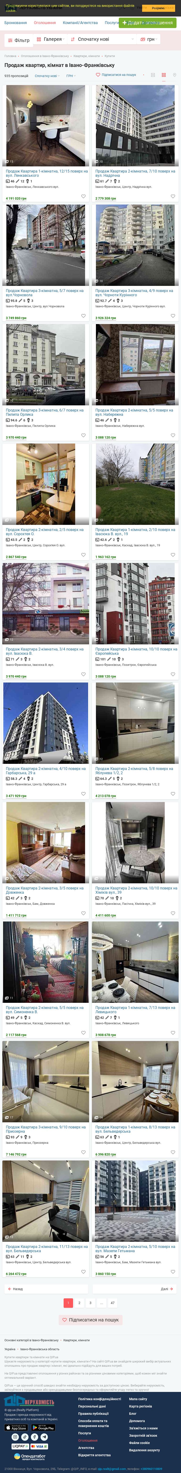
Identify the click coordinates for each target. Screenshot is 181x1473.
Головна (10, 56)
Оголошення (45, 23)
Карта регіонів (140, 1406)
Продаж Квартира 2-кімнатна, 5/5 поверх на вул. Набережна (134, 412)
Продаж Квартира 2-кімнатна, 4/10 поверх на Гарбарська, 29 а (46, 771)
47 (113, 1303)
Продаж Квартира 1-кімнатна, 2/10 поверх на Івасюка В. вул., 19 (135, 532)
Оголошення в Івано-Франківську (45, 56)
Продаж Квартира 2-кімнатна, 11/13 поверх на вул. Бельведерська (47, 1249)
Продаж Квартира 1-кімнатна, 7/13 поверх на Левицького (135, 1010)
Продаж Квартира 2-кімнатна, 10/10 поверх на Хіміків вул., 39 (136, 890)
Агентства (86, 1448)
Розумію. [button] (158, 8)
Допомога (151, 23)
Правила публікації (93, 1413)
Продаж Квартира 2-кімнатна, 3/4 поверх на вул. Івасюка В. (45, 651)
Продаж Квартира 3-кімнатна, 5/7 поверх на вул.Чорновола (45, 293)
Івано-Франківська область (39, 1349)
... (101, 1303)
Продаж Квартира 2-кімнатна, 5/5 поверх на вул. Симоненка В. (45, 1010)
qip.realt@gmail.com (112, 1469)
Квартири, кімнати (87, 56)
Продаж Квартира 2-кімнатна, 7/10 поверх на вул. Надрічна (135, 173)
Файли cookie (139, 1443)
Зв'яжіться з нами (143, 1428)
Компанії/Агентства (80, 23)
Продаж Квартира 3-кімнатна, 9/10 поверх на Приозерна (46, 1129)
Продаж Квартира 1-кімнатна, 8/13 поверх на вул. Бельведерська (135, 1129)
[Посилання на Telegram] (44, 1437)
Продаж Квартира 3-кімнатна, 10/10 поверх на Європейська (136, 651)
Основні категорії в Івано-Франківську (31, 1340)
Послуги (112, 23)
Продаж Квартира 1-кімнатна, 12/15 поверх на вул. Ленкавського (47, 173)
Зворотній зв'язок (143, 1435)
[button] (18, 11)
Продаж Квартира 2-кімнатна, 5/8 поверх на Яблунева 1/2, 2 (134, 771)
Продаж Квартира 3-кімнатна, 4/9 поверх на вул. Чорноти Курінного (134, 293)
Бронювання (15, 23)
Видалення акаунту (144, 1450)
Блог (130, 23)
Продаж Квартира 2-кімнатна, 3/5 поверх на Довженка (45, 890)
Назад (15, 1289)
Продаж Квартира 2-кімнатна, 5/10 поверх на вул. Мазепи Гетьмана (135, 1249)
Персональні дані (92, 1406)
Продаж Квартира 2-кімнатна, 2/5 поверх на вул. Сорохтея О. (45, 532)
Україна (9, 1349)
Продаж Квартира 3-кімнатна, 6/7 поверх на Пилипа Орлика (45, 412)
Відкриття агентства (94, 1455)
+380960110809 (151, 1469)
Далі (167, 1289)
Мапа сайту (138, 1399)
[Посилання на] (15, 1437)
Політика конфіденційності (99, 1399)
